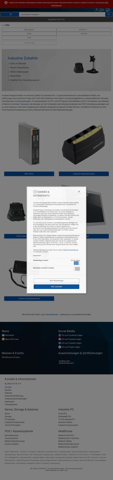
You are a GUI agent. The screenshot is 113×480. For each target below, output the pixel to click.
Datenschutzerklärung (70, 250)
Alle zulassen (56, 286)
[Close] (67, 191)
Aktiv (76, 263)
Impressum (37, 255)
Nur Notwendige (56, 280)
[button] (77, 263)
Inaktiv (78, 269)
